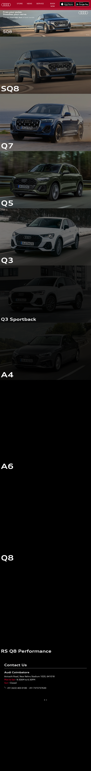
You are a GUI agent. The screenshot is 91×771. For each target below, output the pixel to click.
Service (40, 4)
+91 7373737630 (37, 688)
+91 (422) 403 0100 (17, 688)
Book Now (52, 5)
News (29, 4)
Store (20, 4)
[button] (44, 699)
